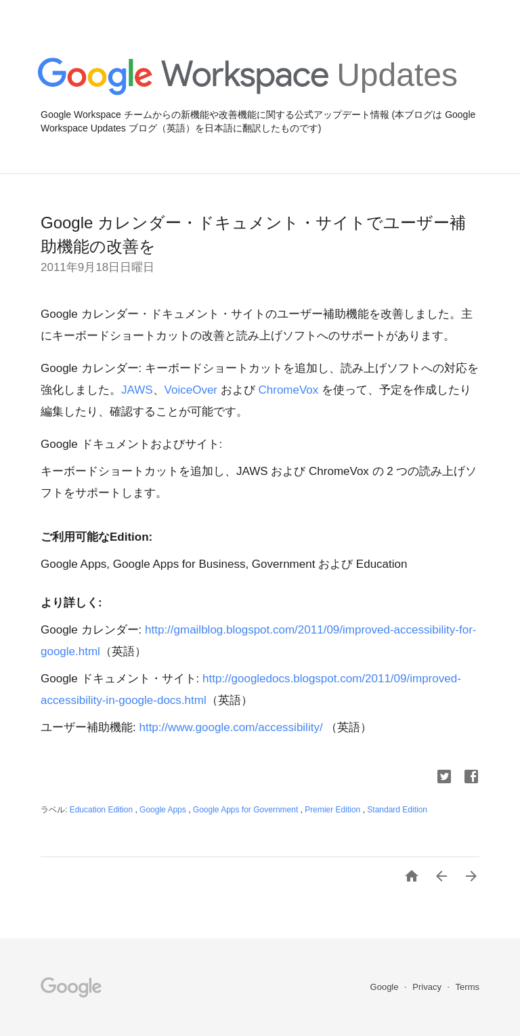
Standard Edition (397, 809)
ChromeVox (290, 390)
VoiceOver (193, 390)
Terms (467, 987)
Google (386, 987)
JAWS (137, 390)
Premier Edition (333, 809)
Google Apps (163, 809)
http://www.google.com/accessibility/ (230, 727)
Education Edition (102, 809)
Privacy (427, 987)
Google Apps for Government (247, 809)
